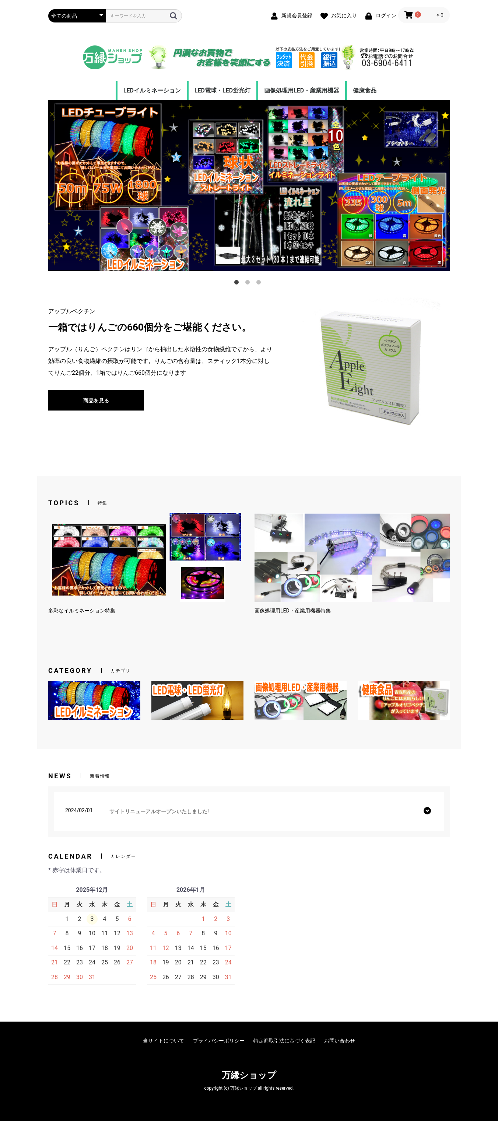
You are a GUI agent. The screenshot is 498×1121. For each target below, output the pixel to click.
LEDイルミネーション (152, 90)
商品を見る (96, 401)
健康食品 (364, 90)
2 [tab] (249, 283)
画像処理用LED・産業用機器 (301, 90)
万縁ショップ (249, 1075)
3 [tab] (260, 283)
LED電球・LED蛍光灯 (222, 90)
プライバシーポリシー (219, 1041)
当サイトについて (163, 1041)
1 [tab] (238, 283)
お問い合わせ (339, 1041)
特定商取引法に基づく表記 (284, 1041)
